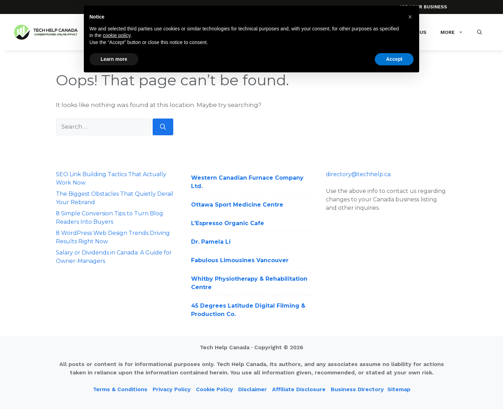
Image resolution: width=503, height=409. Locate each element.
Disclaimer (252, 389)
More (455, 32)
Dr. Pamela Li (211, 241)
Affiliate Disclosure (299, 389)
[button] (479, 32)
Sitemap (398, 389)
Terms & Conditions (120, 389)
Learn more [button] (114, 59)
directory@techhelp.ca (358, 174)
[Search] (163, 127)
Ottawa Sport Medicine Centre (237, 204)
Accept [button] (394, 59)
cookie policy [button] (116, 35)
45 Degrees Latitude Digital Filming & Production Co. (248, 309)
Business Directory (357, 389)
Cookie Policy (214, 389)
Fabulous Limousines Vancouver (240, 260)
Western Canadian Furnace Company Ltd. (247, 181)
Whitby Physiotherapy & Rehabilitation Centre (249, 282)
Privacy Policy (172, 389)
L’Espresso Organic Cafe (227, 223)
